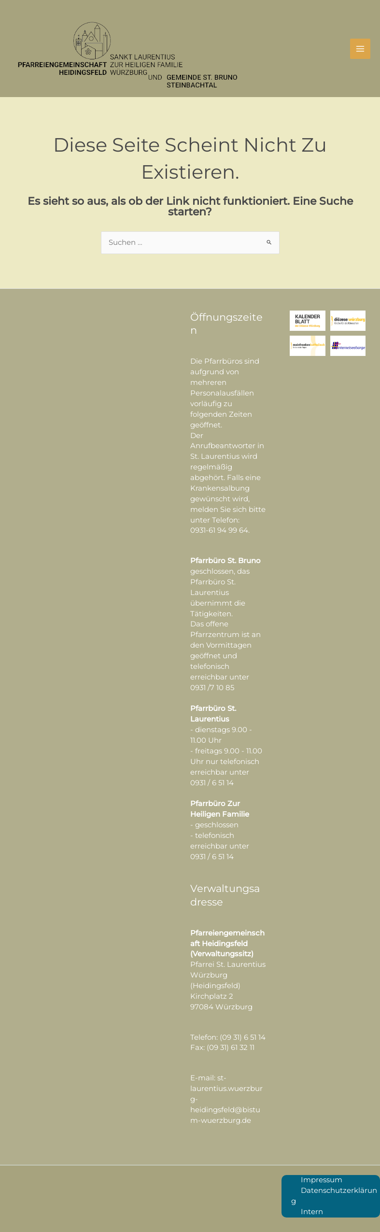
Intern (312, 1211)
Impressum (321, 1179)
